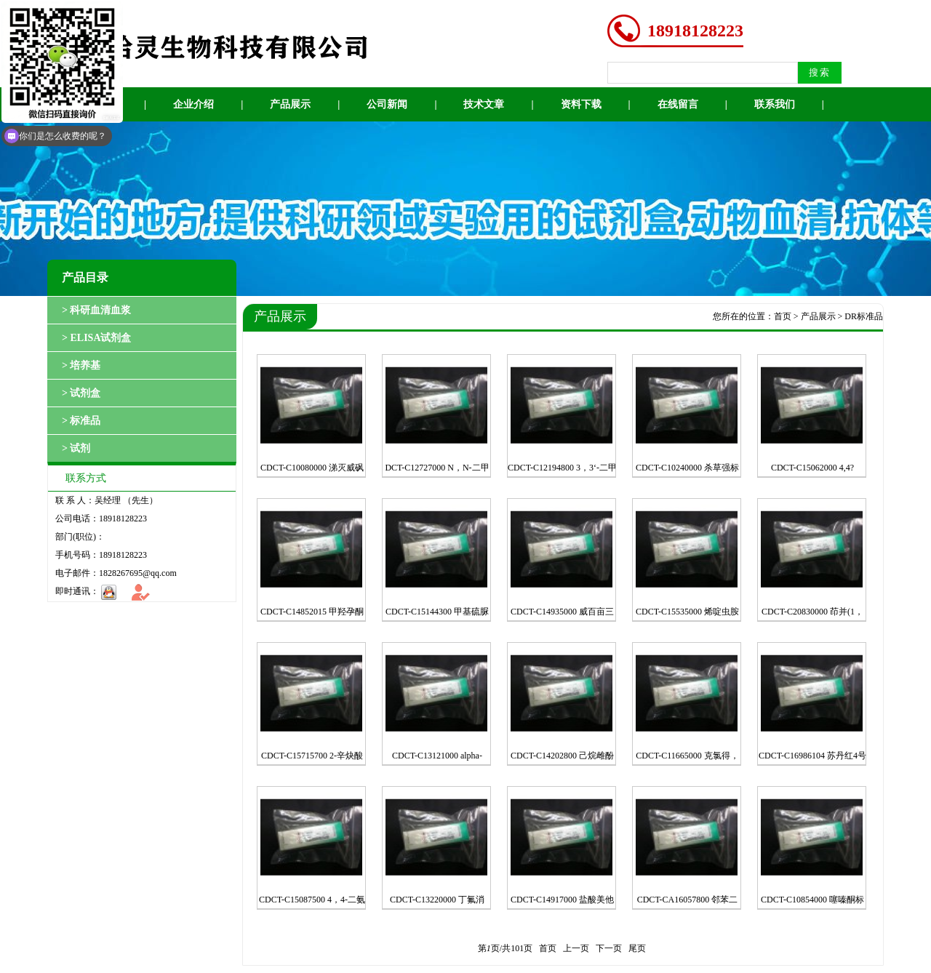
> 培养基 (81, 365)
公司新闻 (387, 104)
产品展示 (290, 104)
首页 (782, 316)
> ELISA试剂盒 (97, 337)
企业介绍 (193, 104)
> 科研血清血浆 (96, 310)
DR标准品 (863, 316)
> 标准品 (81, 420)
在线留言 (678, 104)
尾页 (637, 948)
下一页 (609, 948)
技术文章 (483, 104)
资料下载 (581, 104)
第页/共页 (505, 948)
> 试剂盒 (81, 393)
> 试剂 (76, 448)
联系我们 (774, 104)
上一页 (576, 948)
